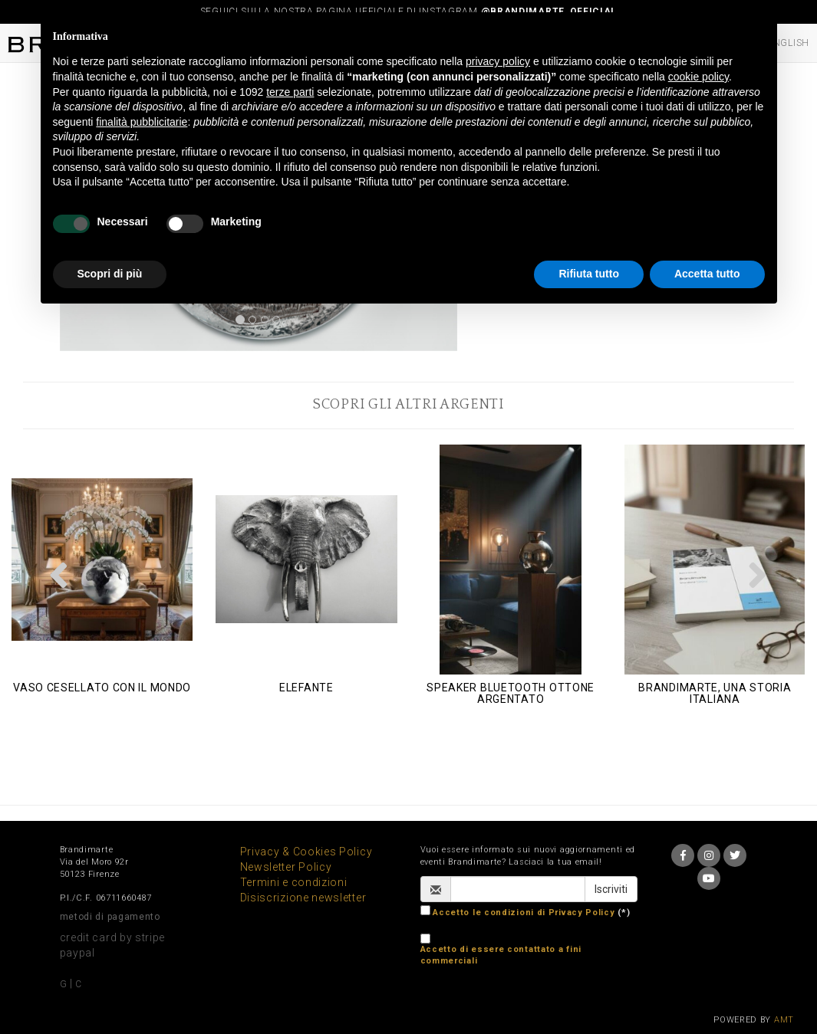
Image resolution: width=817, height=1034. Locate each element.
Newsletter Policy (286, 867)
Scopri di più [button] (110, 274)
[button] (59, 575)
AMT (784, 1020)
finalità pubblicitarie (141, 122)
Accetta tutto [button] (707, 274)
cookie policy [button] (698, 77)
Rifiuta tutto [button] (588, 274)
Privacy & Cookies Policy (306, 851)
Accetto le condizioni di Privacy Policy (523, 912)
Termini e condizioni (294, 882)
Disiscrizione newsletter (303, 897)
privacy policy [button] (498, 61)
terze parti (290, 92)
